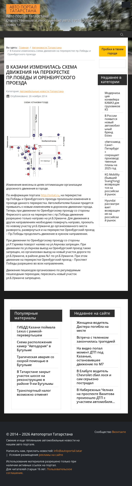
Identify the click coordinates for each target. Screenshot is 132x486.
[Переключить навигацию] (126, 5)
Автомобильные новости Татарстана (42, 91)
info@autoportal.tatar (68, 451)
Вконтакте (119, 432)
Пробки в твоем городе (112, 51)
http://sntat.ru (50, 195)
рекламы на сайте (51, 455)
